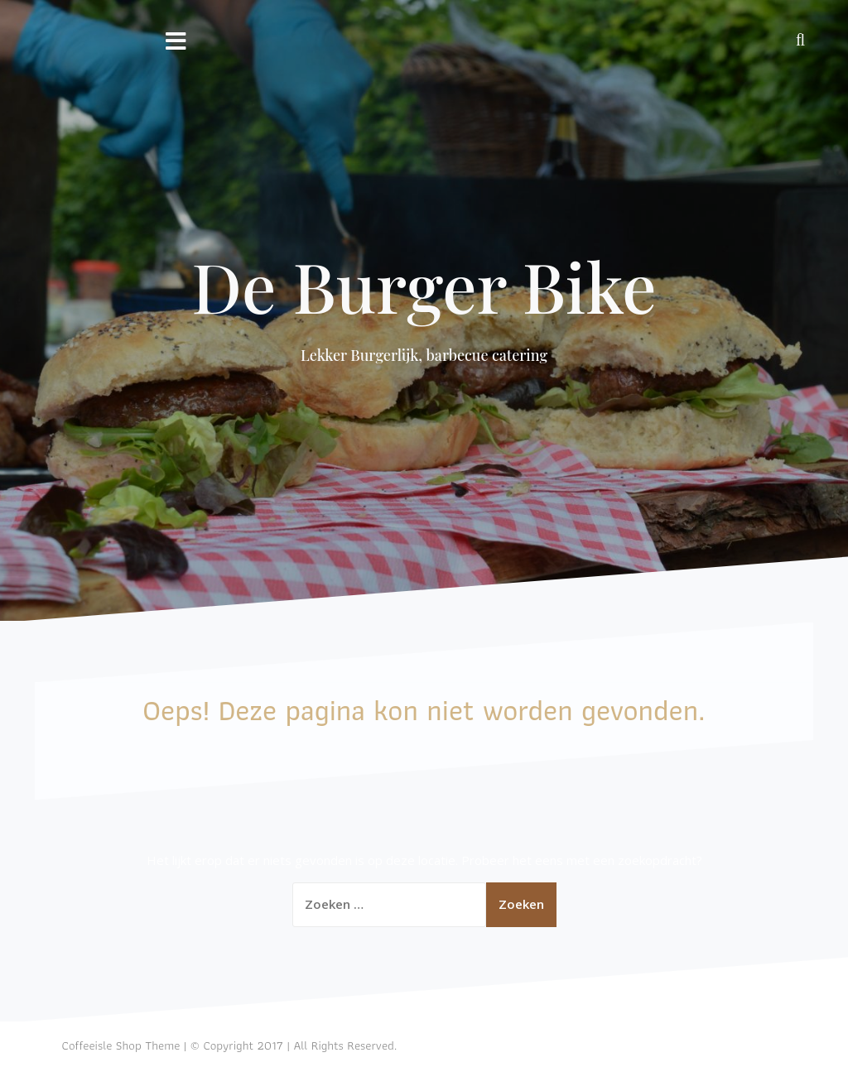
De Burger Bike (424, 285)
